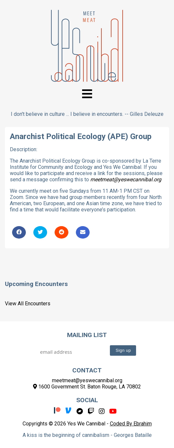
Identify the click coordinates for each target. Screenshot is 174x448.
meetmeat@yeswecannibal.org (125, 179)
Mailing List (87, 335)
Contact (87, 370)
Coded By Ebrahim (131, 424)
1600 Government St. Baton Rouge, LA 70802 (87, 387)
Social (87, 400)
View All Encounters (27, 303)
